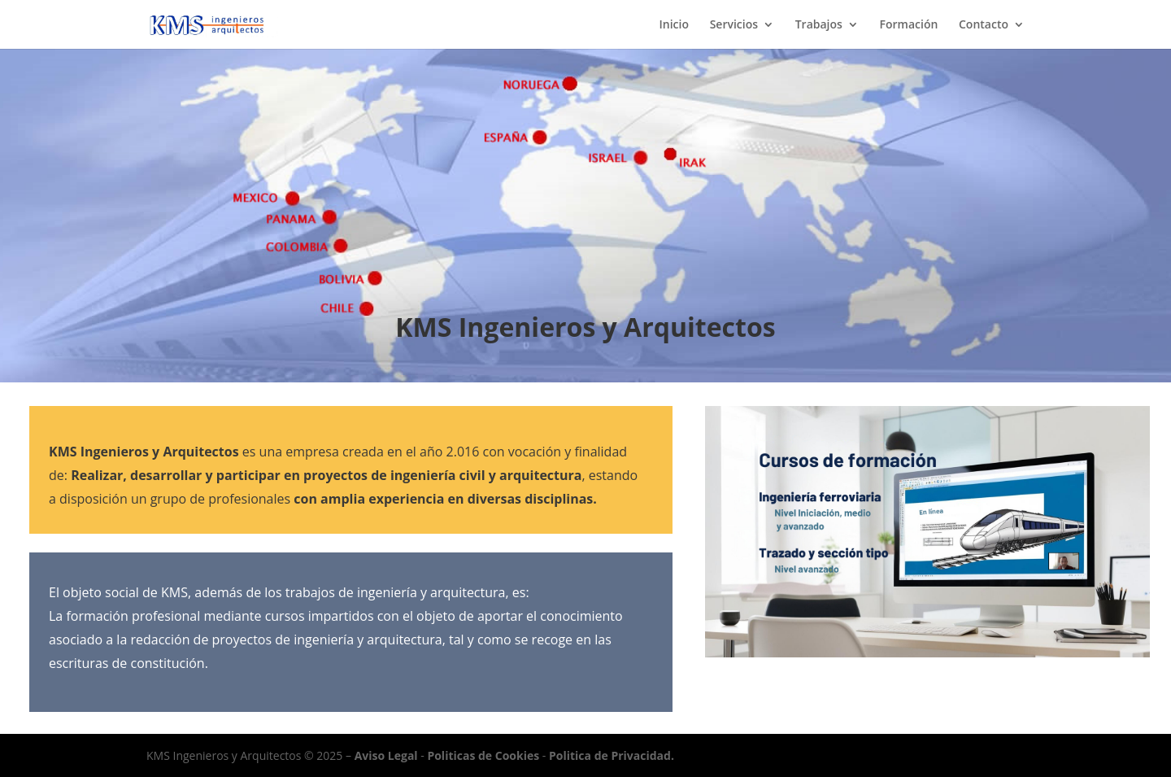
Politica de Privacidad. (611, 755)
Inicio (674, 25)
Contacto (983, 25)
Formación (909, 25)
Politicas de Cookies (483, 755)
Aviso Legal (386, 755)
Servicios (734, 25)
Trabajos (818, 25)
